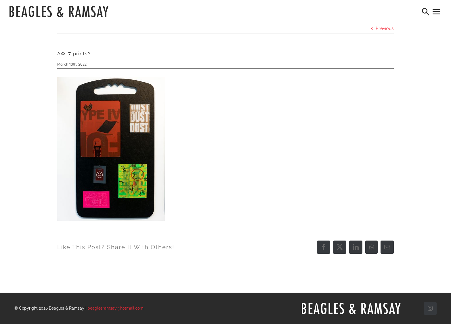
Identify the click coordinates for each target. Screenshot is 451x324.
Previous (385, 28)
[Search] (426, 11)
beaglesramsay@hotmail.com (115, 308)
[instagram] (430, 308)
